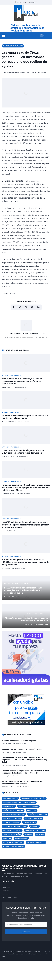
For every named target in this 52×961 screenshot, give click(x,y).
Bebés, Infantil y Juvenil (13, 810)
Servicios (40, 834)
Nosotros (5, 890)
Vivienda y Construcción (13, 846)
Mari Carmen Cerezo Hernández (14, 72)
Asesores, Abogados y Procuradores (19, 802)
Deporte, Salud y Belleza (14, 814)
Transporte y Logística (13, 842)
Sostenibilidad (21, 838)
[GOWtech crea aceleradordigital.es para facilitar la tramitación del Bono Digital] (26, 400)
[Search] (42, 35)
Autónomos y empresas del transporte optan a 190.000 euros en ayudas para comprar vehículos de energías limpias (25, 562)
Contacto (5, 894)
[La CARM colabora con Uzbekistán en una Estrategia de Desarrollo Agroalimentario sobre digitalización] (26, 588)
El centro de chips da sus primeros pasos (19, 741)
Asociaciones (9, 806)
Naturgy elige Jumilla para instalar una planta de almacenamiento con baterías (22, 782)
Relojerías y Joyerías (12, 834)
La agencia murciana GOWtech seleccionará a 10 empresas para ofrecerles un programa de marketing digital (24, 759)
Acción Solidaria (10, 798)
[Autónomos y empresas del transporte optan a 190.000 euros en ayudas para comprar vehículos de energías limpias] (26, 544)
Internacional (30, 822)
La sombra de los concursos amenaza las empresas (23, 749)
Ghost (4, 956)
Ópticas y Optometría (12, 830)
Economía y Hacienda (12, 818)
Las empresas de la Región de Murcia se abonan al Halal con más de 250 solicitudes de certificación (25, 772)
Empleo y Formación (33, 818)
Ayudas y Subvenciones (13, 46)
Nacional (34, 826)
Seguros (28, 834)
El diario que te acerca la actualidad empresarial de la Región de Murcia (27, 28)
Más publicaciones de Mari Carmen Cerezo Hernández (26, 337)
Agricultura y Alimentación (33, 798)
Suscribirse (26, 932)
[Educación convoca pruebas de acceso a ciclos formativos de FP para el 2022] (26, 616)
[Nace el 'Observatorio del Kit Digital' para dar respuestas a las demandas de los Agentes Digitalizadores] (26, 363)
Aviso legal (6, 887)
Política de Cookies (9, 898)
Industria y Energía (11, 822)
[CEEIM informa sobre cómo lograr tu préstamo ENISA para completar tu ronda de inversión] (26, 435)
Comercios (31, 810)
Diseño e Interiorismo (37, 814)
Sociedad (7, 838)
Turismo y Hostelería (36, 842)
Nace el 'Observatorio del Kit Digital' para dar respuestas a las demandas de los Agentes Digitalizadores (22, 381)
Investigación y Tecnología (14, 826)
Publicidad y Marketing (35, 830)
